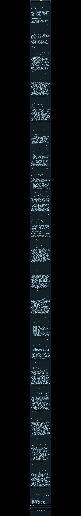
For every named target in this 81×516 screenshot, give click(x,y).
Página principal (33, 508)
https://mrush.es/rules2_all (45, 52)
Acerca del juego (42, 510)
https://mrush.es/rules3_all (36, 58)
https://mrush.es (34, 9)
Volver (32, 505)
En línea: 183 (38, 510)
